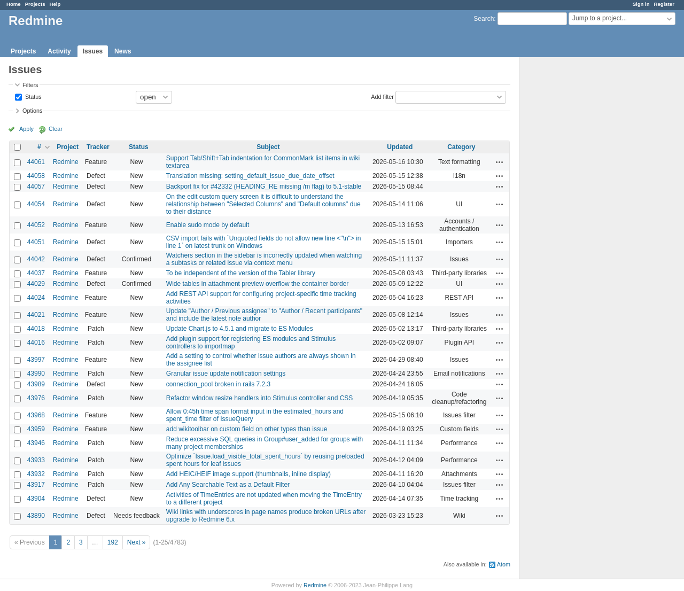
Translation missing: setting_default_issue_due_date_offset (250, 176)
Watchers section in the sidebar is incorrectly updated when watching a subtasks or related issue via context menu (264, 259)
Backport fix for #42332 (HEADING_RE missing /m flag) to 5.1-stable (263, 186)
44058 (36, 176)
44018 (36, 328)
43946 (36, 443)
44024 (36, 297)
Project (68, 147)
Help (55, 4)
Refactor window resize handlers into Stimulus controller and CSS (259, 398)
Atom (503, 564)
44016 (36, 342)
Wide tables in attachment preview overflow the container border (257, 283)
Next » (136, 542)
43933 (36, 460)
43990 (36, 373)
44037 (36, 273)
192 (112, 542)
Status (33, 96)
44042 (36, 259)
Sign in (641, 4)
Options (32, 110)
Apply (26, 129)
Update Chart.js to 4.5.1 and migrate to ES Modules (239, 328)
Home (13, 4)
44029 (36, 283)
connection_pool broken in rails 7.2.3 (218, 384)
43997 (36, 359)
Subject (267, 147)
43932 (36, 474)
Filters (30, 85)
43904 (36, 498)
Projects (35, 4)
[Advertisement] (573, 225)
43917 (36, 484)
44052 (36, 225)
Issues (93, 51)
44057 (36, 186)
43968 (36, 415)
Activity (59, 51)
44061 (36, 162)
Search (483, 18)
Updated (400, 147)
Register (664, 4)
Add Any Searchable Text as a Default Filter (228, 484)
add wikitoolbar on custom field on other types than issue (247, 429)
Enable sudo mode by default (207, 225)
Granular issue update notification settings (225, 373)
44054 (36, 204)
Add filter (382, 96)
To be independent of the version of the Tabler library (240, 273)
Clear (56, 129)
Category (461, 147)
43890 (36, 515)
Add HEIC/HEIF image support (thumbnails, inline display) (248, 474)
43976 (36, 398)
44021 (36, 314)
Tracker (98, 147)
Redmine (66, 162)
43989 (36, 384)
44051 (36, 242)
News (122, 51)
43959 (36, 429)
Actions (499, 162)
